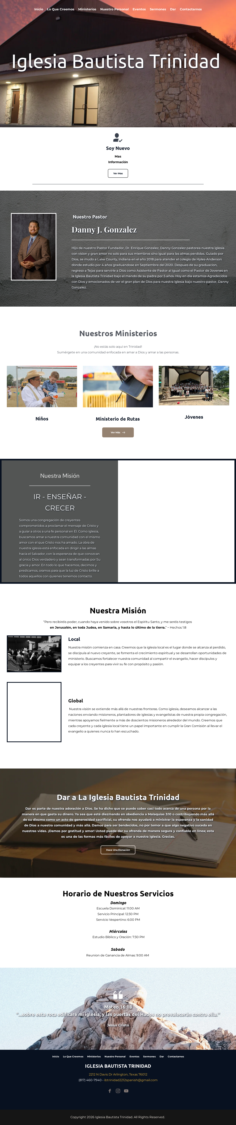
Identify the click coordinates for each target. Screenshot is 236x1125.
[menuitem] (38, 9)
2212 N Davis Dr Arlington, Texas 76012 (118, 1074)
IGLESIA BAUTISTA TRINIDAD (118, 1066)
